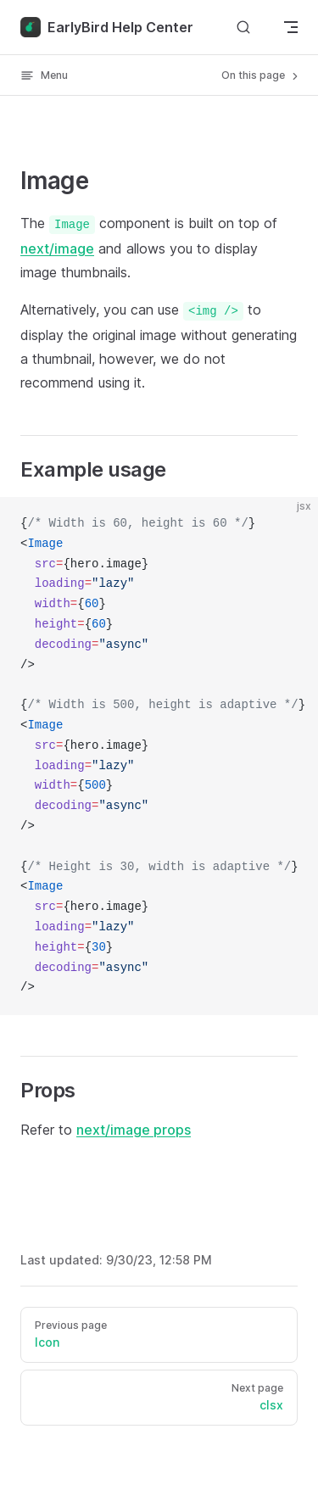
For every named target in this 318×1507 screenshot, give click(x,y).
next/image (57, 248)
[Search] (243, 26)
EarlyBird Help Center (106, 27)
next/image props (133, 1129)
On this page (261, 75)
